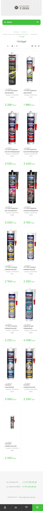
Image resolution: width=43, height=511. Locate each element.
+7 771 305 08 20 (29, 487)
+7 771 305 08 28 (30, 482)
